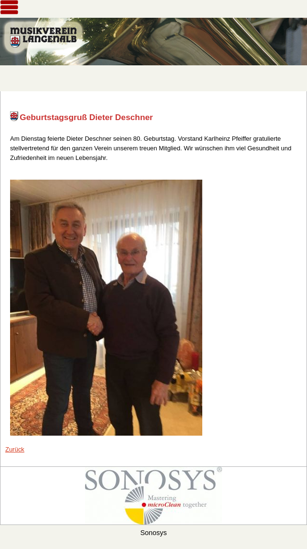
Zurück (15, 449)
